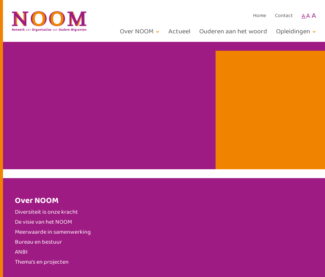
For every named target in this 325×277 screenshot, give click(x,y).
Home (259, 16)
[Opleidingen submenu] (297, 31)
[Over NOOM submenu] (141, 31)
